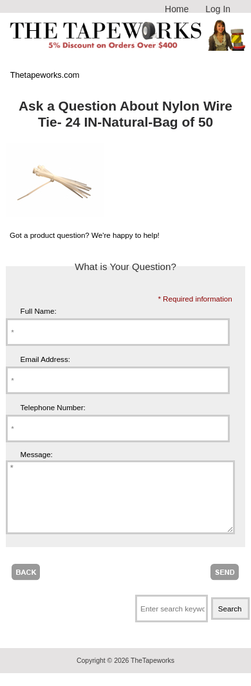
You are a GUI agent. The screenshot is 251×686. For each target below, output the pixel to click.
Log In (217, 9)
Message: (37, 454)
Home (177, 9)
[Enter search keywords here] (171, 622)
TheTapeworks (152, 674)
